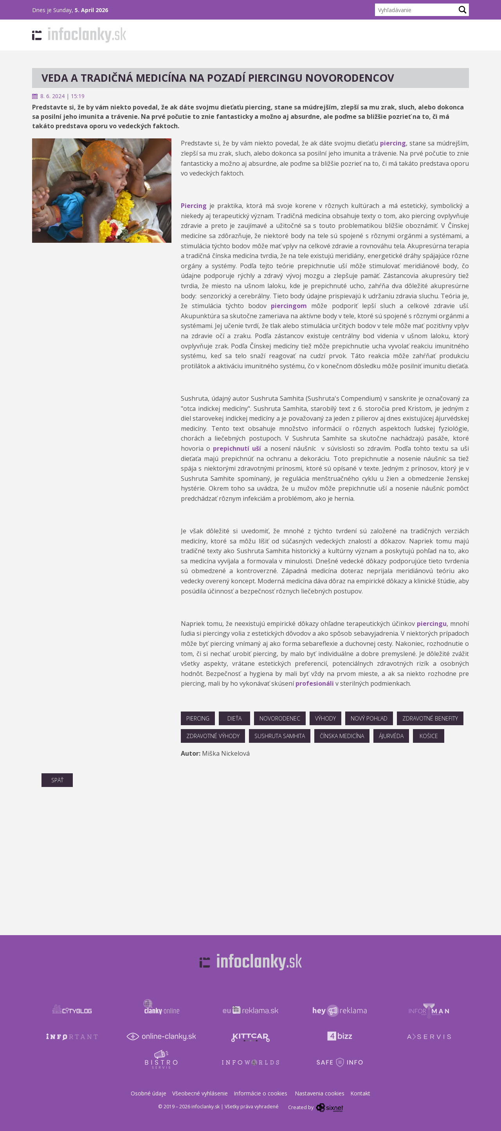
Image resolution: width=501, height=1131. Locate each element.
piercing (393, 143)
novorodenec (280, 718)
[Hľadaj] (462, 10)
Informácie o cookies (260, 1093)
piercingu (432, 623)
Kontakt (360, 1093)
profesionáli (315, 683)
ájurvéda (391, 736)
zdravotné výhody (213, 736)
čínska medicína (342, 736)
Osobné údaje (148, 1093)
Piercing (194, 205)
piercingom (289, 305)
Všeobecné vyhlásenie (200, 1093)
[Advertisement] (101, 297)
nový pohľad (369, 718)
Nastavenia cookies (319, 1093)
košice (429, 736)
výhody (325, 718)
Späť (57, 780)
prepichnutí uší (237, 448)
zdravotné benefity (430, 718)
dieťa (234, 718)
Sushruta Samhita (279, 736)
